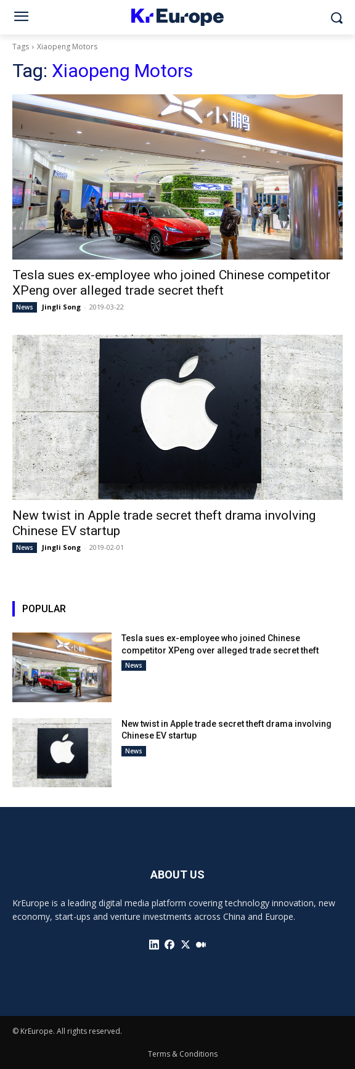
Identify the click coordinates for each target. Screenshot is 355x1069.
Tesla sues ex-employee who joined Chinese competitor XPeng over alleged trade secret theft (171, 283)
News (24, 307)
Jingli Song (61, 306)
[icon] (154, 944)
